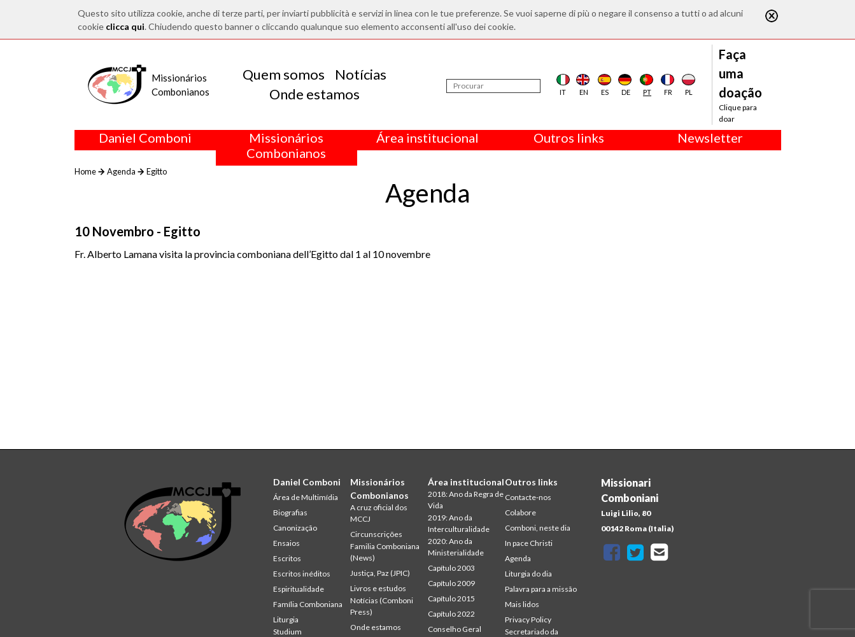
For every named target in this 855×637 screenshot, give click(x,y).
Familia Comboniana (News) (385, 551)
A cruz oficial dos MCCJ (378, 513)
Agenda (121, 171)
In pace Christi (529, 543)
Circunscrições (376, 534)
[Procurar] (493, 86)
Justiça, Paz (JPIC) (380, 573)
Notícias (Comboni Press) (381, 606)
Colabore (520, 512)
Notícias (360, 74)
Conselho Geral (454, 629)
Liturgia (286, 619)
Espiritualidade (298, 589)
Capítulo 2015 (451, 598)
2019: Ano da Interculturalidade (459, 523)
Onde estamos (314, 94)
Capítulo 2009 (451, 583)
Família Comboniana (308, 604)
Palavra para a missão (541, 589)
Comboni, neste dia (537, 528)
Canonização (295, 528)
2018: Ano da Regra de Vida (466, 499)
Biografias (290, 512)
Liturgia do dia (528, 573)
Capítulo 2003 (451, 568)
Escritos (287, 558)
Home (85, 171)
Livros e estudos (378, 588)
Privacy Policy (528, 619)
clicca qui (125, 26)
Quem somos (284, 74)
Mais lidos (522, 604)
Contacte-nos (528, 497)
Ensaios (286, 543)
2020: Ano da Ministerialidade (456, 546)
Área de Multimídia (305, 497)
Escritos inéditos (301, 573)
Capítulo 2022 (451, 614)
